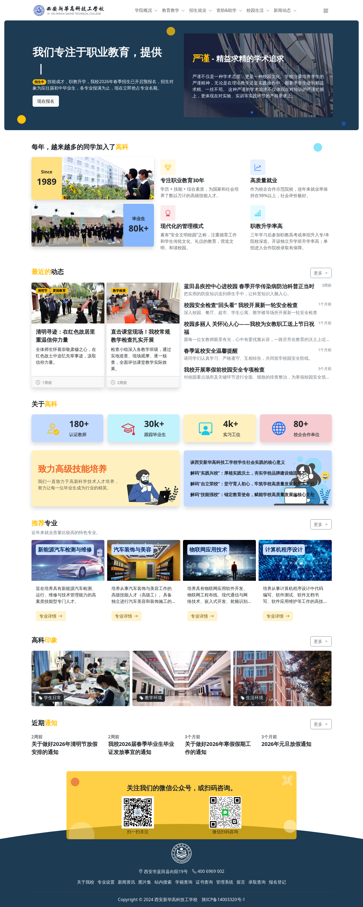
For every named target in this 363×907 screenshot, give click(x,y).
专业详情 (50, 616)
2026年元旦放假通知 (287, 744)
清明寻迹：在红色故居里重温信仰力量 (65, 335)
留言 (241, 882)
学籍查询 (183, 882)
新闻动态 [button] (283, 10)
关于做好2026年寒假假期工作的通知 (218, 748)
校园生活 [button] (255, 10)
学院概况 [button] (144, 10)
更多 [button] (321, 273)
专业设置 (106, 882)
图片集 (144, 882)
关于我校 (85, 882)
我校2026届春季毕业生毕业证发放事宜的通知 (141, 748)
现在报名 (45, 101)
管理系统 (224, 882)
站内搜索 (163, 882)
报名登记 (277, 882)
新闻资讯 (126, 882)
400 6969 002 (211, 871)
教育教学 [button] (171, 10)
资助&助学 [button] (227, 10)
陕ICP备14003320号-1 (223, 899)
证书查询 (204, 882)
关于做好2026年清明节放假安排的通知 (64, 748)
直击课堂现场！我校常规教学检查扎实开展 (140, 335)
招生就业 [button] (198, 10)
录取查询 (257, 882)
